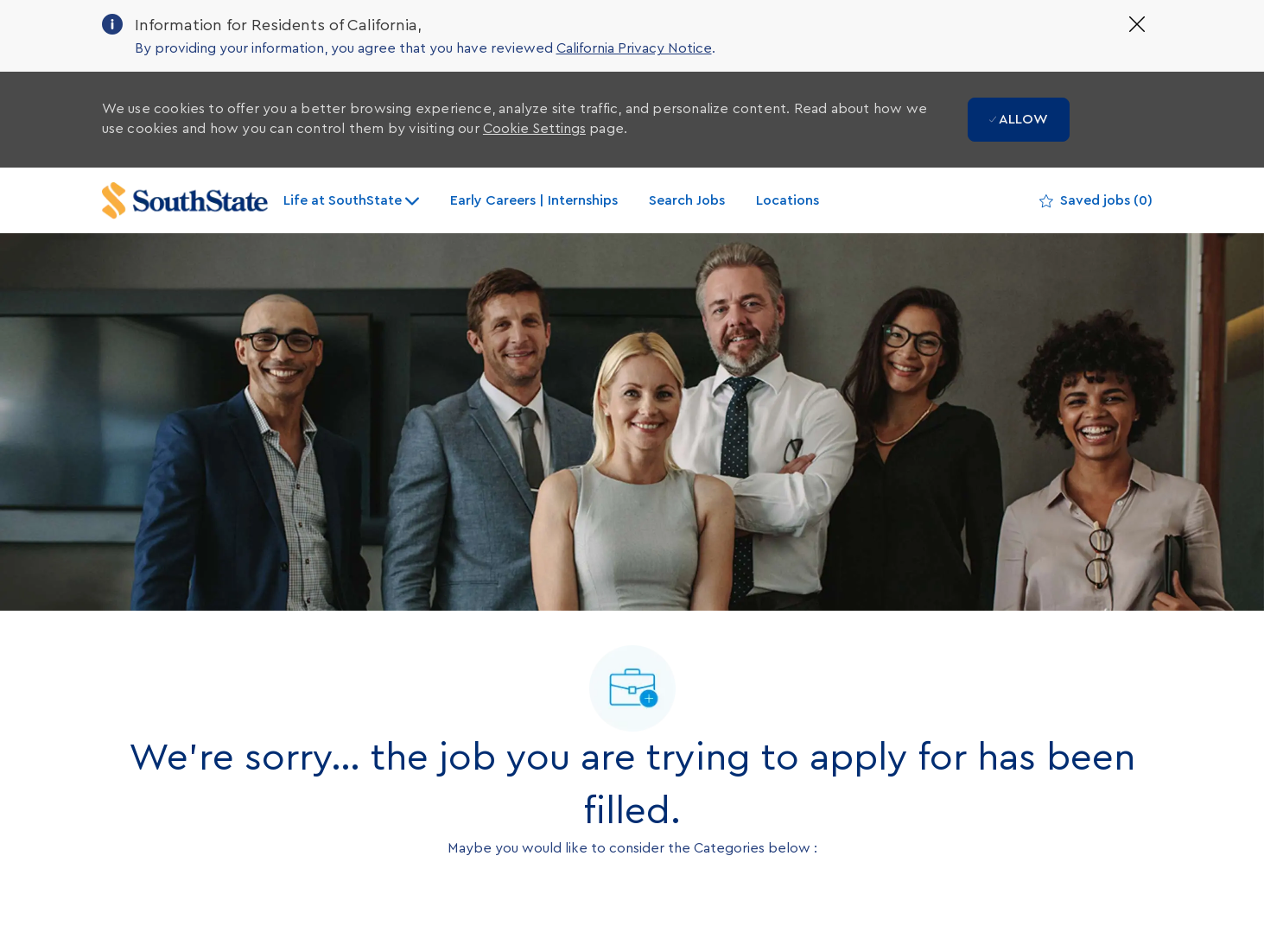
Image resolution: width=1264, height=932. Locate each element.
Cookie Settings (534, 129)
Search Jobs (687, 200)
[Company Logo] (185, 200)
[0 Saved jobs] (1096, 201)
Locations (787, 200)
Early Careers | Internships (534, 200)
